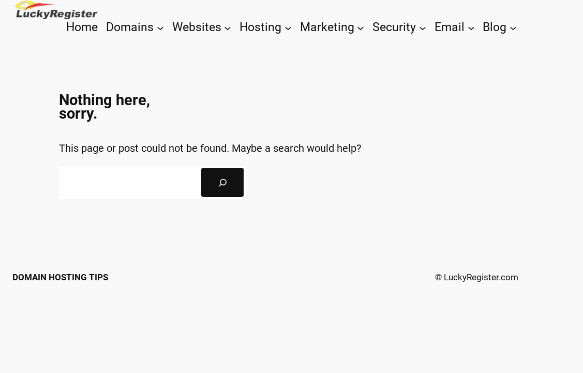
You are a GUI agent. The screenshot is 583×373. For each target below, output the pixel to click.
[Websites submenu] (227, 27)
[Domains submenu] (160, 27)
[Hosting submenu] (288, 27)
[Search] (222, 182)
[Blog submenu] (513, 27)
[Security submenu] (422, 27)
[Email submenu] (471, 27)
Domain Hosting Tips (60, 277)
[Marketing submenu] (360, 27)
